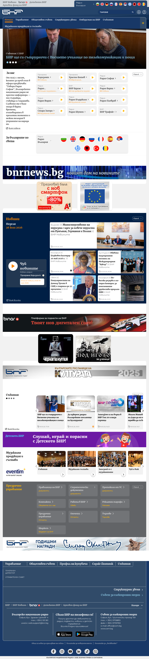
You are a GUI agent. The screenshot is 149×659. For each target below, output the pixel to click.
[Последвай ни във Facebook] (53, 651)
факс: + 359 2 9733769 (111, 623)
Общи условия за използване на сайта (48, 643)
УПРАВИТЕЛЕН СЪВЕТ (14, 577)
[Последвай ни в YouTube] (70, 651)
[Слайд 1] (7, 62)
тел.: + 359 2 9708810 (111, 620)
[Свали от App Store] (64, 634)
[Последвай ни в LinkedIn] (78, 651)
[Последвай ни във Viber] (95, 651)
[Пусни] (61, 77)
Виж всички (14, 300)
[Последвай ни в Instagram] (62, 651)
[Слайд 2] (10, 62)
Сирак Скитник (102, 563)
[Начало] (12, 12)
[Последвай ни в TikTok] (87, 651)
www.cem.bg (107, 629)
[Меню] (143, 23)
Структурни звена (128, 589)
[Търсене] (133, 12)
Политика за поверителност (79, 643)
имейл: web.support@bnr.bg (34, 623)
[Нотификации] (139, 12)
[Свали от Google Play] (84, 634)
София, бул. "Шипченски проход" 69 (118, 617)
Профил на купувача (73, 563)
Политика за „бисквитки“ (106, 643)
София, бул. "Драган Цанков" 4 (33, 617)
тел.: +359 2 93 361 (39, 620)
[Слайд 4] (16, 62)
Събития (124, 563)
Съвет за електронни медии (122, 595)
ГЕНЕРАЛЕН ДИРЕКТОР (10, 572)
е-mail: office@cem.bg (111, 626)
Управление (13, 563)
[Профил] (144, 12)
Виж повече (13, 128)
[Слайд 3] (13, 62)
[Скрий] (137, 74)
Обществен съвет (42, 563)
